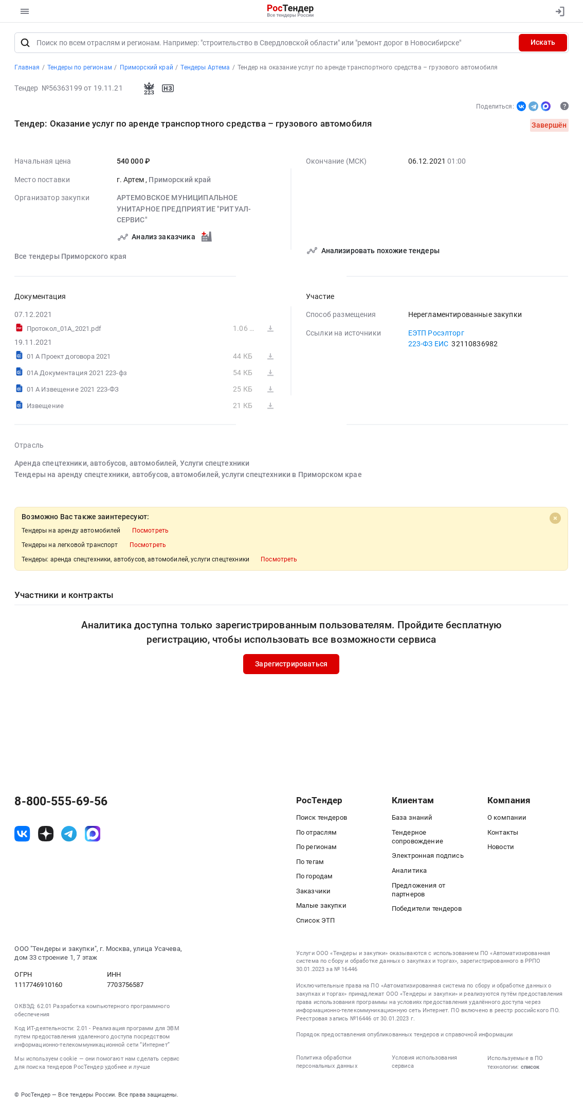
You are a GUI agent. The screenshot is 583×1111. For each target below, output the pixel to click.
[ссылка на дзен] (45, 835)
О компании (507, 818)
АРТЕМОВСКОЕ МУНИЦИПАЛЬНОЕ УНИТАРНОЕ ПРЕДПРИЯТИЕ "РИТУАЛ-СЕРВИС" (184, 210)
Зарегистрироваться (292, 665)
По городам (314, 877)
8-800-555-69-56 (60, 803)
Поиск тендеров (321, 818)
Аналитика (409, 871)
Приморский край (180, 181)
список (530, 1067)
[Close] (555, 519)
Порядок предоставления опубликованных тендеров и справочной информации (404, 1035)
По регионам (316, 848)
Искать (543, 44)
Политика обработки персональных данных (326, 1062)
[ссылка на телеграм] (69, 835)
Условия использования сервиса (424, 1062)
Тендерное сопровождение (417, 838)
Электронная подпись (428, 857)
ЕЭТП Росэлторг (436, 334)
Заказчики (313, 892)
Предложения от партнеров (418, 891)
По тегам (310, 863)
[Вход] (557, 11)
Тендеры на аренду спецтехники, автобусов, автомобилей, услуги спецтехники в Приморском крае (188, 475)
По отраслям (316, 833)
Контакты (502, 833)
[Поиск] (25, 44)
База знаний (412, 818)
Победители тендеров (427, 910)
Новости (500, 848)
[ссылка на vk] (22, 835)
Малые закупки (321, 907)
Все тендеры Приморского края (70, 257)
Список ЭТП (315, 921)
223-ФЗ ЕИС (428, 345)
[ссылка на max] (92, 835)
